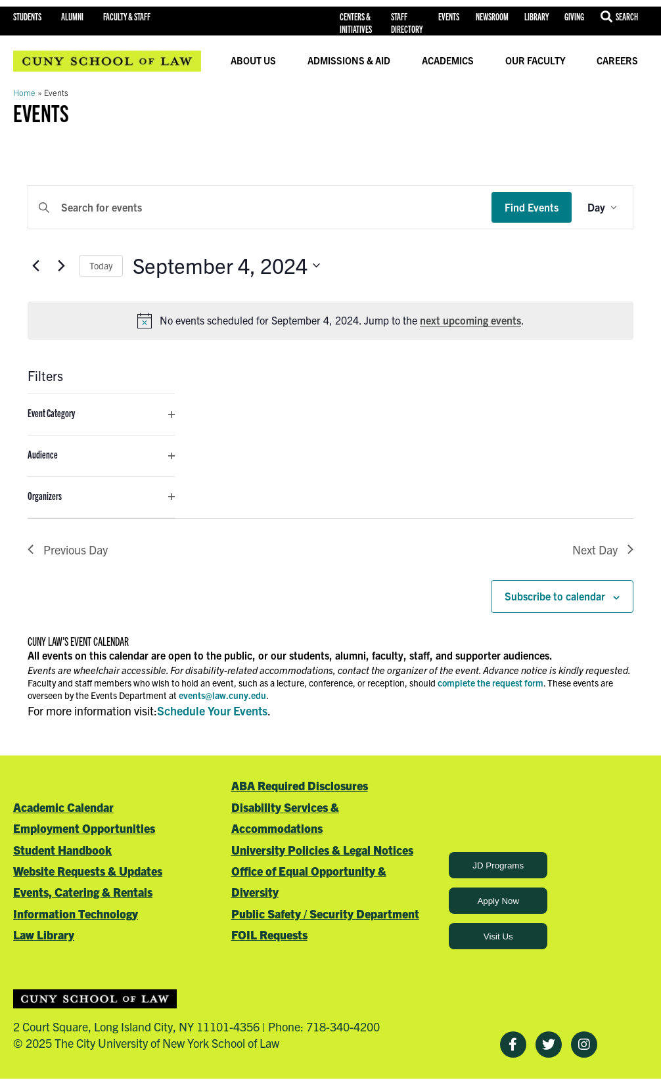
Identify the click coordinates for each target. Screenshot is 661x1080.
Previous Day (68, 549)
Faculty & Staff (126, 16)
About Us (253, 60)
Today (100, 265)
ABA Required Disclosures (299, 785)
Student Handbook (62, 849)
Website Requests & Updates (87, 870)
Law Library (43, 934)
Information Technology (75, 913)
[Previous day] (35, 265)
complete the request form (490, 682)
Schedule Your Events (212, 710)
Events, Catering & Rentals (82, 891)
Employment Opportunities (84, 828)
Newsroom (492, 16)
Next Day (602, 549)
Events (448, 16)
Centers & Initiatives (356, 23)
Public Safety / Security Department (325, 913)
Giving (574, 16)
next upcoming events (470, 319)
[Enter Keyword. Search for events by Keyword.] (259, 207)
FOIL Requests (269, 934)
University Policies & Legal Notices (322, 849)
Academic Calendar (63, 807)
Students (27, 16)
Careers (617, 60)
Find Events (531, 207)
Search (627, 16)
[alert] (330, 321)
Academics (448, 60)
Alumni (72, 16)
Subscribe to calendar (555, 595)
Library (536, 16)
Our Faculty (535, 60)
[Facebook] (513, 1044)
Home (24, 92)
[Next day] (61, 265)
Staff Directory (406, 23)
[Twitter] (549, 1044)
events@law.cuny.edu (222, 695)
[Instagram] (584, 1044)
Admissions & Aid (349, 60)
